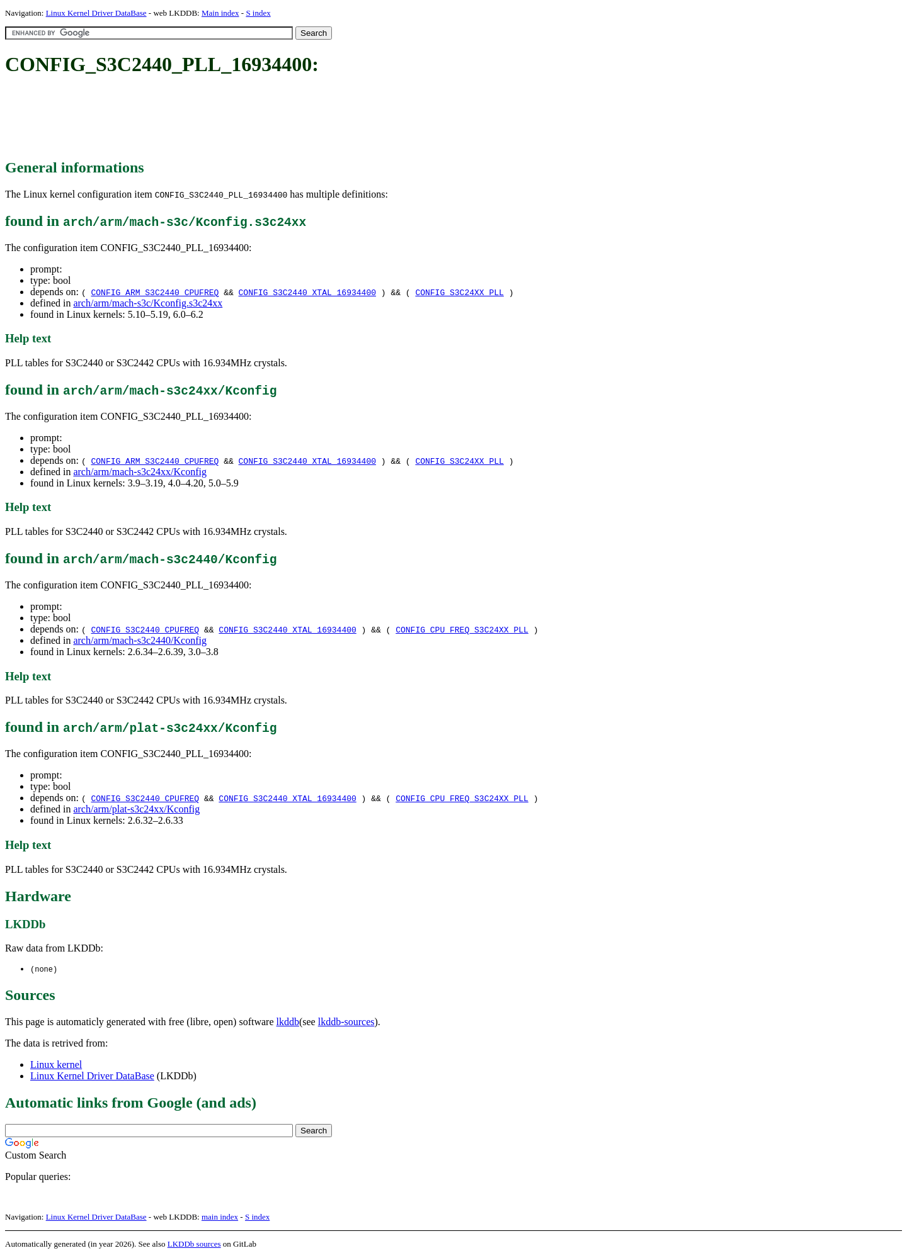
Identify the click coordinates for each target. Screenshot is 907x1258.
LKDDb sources (194, 1244)
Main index (220, 13)
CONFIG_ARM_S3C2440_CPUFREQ (155, 292)
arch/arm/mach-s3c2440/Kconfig (139, 640)
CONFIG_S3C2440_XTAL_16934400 (307, 292)
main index (220, 1217)
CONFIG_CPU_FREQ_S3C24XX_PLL (462, 629)
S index (258, 13)
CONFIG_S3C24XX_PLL (459, 292)
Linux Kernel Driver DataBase (96, 13)
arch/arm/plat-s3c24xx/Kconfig (136, 809)
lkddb (288, 1022)
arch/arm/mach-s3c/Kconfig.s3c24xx (147, 303)
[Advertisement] (234, 118)
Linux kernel (56, 1065)
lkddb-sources (346, 1022)
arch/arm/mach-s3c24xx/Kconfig (139, 471)
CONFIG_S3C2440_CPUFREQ (145, 629)
